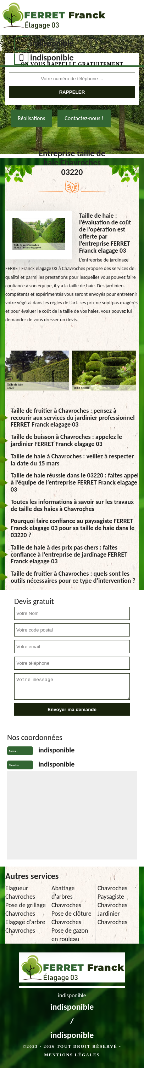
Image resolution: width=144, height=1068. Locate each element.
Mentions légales (72, 1054)
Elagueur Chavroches (20, 892)
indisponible (52, 43)
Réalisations (31, 118)
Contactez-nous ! (84, 118)
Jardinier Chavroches (112, 918)
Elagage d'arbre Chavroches (25, 926)
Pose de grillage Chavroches (25, 909)
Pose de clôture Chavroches (71, 918)
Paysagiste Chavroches (112, 901)
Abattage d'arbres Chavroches (66, 896)
